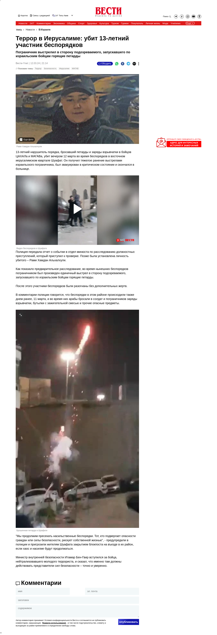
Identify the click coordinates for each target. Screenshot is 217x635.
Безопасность (50, 68)
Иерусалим (64, 68)
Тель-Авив (63, 16)
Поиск (165, 16)
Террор (38, 68)
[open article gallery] (77, 109)
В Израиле (44, 29)
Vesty (19, 29)
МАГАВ (75, 68)
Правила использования (54, 623)
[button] (199, 16)
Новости (30, 29)
